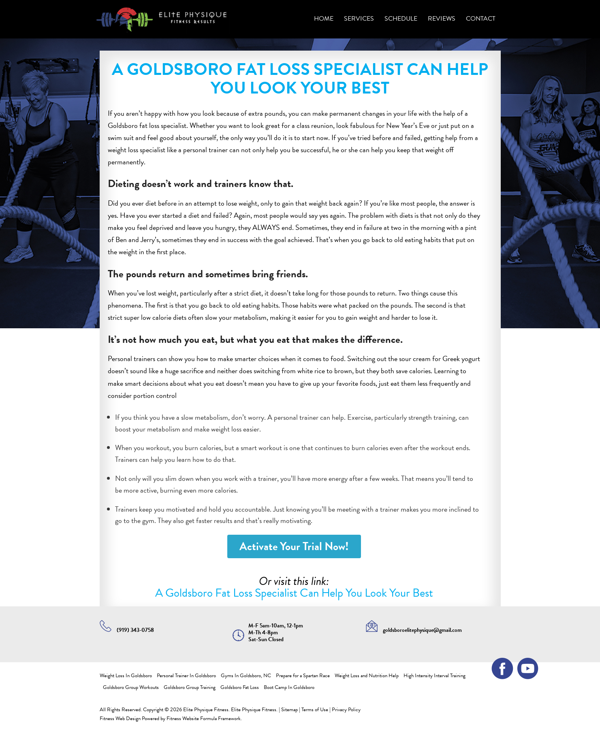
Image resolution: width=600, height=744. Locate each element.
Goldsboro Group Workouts (131, 687)
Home (323, 18)
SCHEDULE (400, 18)
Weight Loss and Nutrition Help (367, 675)
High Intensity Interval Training (434, 675)
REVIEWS (441, 18)
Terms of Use (314, 710)
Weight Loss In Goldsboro (126, 675)
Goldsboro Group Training (190, 687)
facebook (499, 665)
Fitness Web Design (120, 718)
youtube (524, 665)
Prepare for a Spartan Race (303, 675)
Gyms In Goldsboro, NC (246, 675)
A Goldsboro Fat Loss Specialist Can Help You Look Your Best (294, 593)
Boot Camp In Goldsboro (289, 687)
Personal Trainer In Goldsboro (186, 675)
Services (359, 18)
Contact (480, 18)
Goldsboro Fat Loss (239, 687)
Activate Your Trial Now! (294, 546)
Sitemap (289, 710)
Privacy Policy (346, 710)
